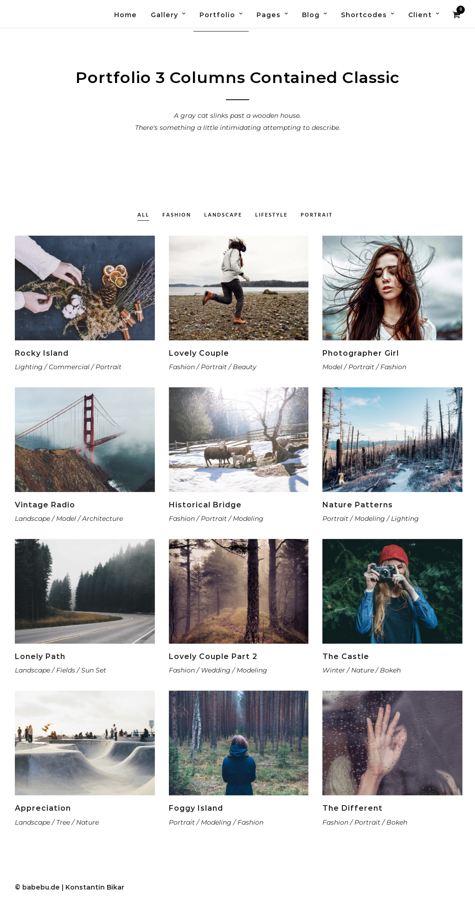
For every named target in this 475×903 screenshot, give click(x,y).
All (143, 215)
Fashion (176, 215)
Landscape (223, 215)
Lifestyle (271, 215)
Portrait (317, 215)
